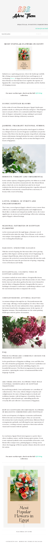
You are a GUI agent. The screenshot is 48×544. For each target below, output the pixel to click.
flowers (12, 78)
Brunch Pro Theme (25, 541)
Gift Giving (38, 93)
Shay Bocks (38, 541)
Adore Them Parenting (24, 12)
